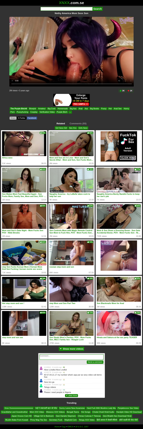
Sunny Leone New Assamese (72, 408)
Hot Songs (85, 412)
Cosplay (33, 112)
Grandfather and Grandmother (14, 412)
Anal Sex (117, 109)
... (70, 112)
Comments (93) (78, 123)
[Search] (66, 9)
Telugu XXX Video (87, 420)
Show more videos (71, 349)
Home (57, 427)
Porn (12, 112)
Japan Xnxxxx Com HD (22, 416)
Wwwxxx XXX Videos (55, 412)
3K (122, 91)
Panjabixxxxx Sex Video (128, 408)
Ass (86, 109)
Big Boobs (94, 109)
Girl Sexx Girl (61, 128)
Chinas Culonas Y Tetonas (89, 416)
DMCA (71, 427)
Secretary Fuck (55, 420)
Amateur (41, 109)
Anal (80, 109)
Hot (110, 109)
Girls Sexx (83, 128)
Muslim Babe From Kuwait (16, 420)
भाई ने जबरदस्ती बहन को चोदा (46, 408)
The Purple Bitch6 (18, 109)
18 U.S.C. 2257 (81, 427)
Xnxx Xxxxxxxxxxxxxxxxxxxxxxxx (18, 408)
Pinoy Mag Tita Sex (38, 420)
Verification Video (46, 112)
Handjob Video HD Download (129, 412)
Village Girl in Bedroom (44, 416)
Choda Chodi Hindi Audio (103, 412)
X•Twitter (21, 118)
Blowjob (32, 109)
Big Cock (51, 109)
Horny (126, 109)
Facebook (32, 118)
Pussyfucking (22, 112)
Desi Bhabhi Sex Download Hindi (117, 416)
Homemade (63, 109)
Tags (64, 427)
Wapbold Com (70, 420)
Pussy (103, 109)
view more (71, 396)
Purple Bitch (62, 112)
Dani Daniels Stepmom (66, 416)
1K (129, 91)
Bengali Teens (73, 412)
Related (60, 123)
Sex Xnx (72, 128)
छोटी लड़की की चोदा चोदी (128, 420)
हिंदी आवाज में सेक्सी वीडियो (107, 420)
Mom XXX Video (37, 412)
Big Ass (73, 109)
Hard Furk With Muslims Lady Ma (101, 408)
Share (13, 118)
